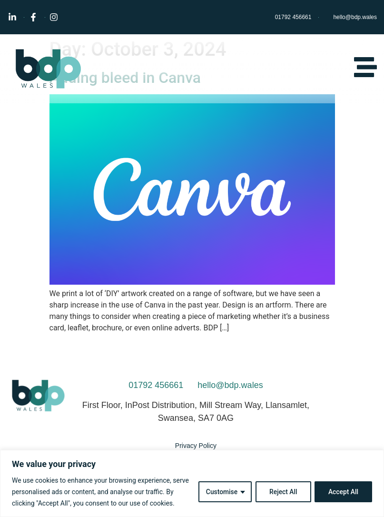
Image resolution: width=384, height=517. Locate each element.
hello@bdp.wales (230, 385)
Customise (220, 492)
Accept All (343, 492)
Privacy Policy (196, 445)
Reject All (282, 492)
